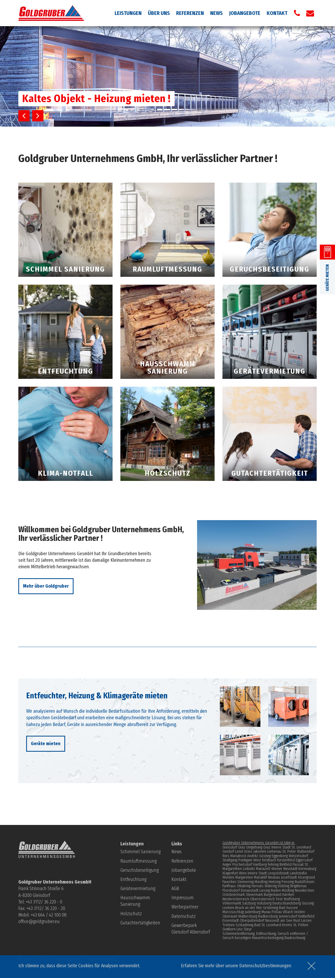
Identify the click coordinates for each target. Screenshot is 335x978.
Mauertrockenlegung (267, 937)
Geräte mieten (45, 743)
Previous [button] (24, 115)
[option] (167, 76)
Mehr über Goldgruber (46, 586)
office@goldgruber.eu (39, 921)
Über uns (159, 13)
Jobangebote (244, 13)
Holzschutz (131, 914)
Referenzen (190, 13)
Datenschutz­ (183, 916)
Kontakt (277, 13)
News (216, 13)
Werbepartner (184, 907)
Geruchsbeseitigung (139, 870)
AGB (175, 888)
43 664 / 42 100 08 (49, 915)
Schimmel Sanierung (140, 852)
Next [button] (37, 115)
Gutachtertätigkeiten (140, 923)
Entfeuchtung (133, 879)
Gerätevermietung (137, 888)
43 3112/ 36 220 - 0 (45, 902)
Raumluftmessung (138, 861)
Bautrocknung (294, 937)
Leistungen (128, 13)
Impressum (182, 898)
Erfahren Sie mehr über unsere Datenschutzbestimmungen (236, 966)
